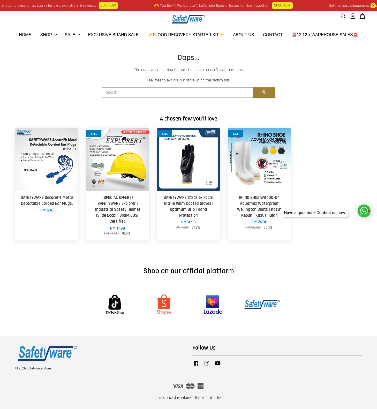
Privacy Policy (190, 398)
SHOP (48, 35)
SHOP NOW (285, 5)
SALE (72, 35)
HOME (25, 35)
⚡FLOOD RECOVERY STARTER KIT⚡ (186, 35)
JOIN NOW (111, 5)
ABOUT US (243, 35)
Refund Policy (211, 398)
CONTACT (273, 35)
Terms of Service (167, 398)
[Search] (177, 93)
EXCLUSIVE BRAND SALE (113, 35)
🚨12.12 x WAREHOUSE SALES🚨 (325, 35)
